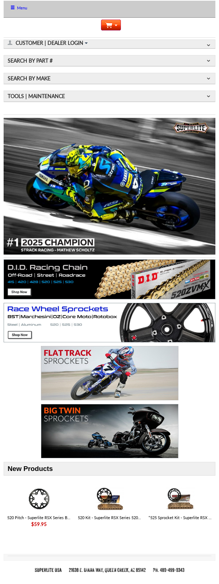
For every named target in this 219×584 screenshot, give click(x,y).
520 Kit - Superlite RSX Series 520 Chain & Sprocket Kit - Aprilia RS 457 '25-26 (110, 517)
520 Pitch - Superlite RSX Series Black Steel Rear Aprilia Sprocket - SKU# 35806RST (39, 517)
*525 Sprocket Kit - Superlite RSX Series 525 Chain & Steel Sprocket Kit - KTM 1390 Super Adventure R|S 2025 (180, 517)
